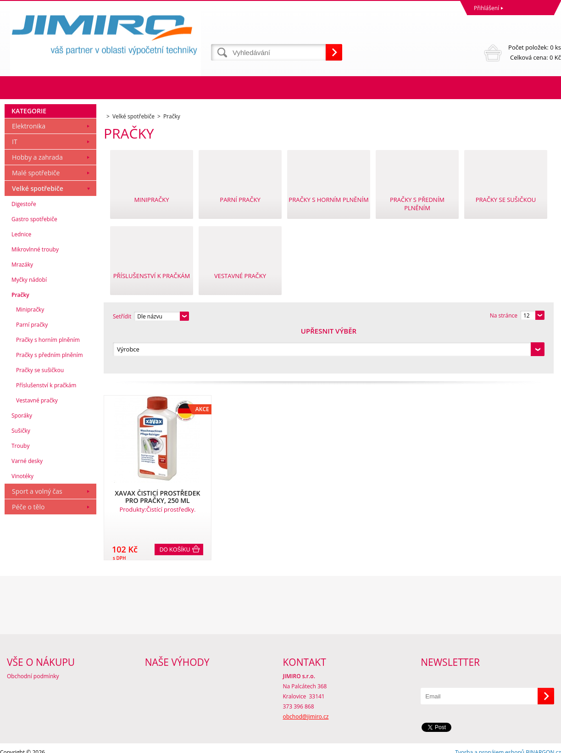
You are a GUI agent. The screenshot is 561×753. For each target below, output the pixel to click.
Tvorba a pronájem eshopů (489, 743)
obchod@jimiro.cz (306, 708)
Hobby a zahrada (37, 200)
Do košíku (175, 506)
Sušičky (20, 474)
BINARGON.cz (543, 743)
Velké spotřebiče (37, 232)
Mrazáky (22, 308)
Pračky (20, 338)
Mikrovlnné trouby (35, 293)
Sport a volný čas (37, 534)
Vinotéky (22, 520)
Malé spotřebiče (36, 216)
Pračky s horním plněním (48, 383)
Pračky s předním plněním (49, 398)
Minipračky (30, 353)
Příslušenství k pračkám (46, 429)
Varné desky (27, 504)
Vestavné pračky (37, 444)
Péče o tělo (28, 550)
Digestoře (23, 247)
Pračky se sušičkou (40, 414)
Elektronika (28, 169)
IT (14, 185)
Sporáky (21, 459)
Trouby (20, 489)
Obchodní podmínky (33, 667)
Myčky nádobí (29, 323)
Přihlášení (486, 8)
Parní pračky (32, 368)
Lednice (21, 278)
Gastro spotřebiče (34, 263)
